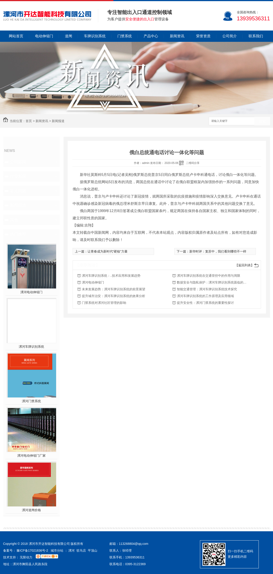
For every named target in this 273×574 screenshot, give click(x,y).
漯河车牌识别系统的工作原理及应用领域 (205, 296)
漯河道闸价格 (31, 510)
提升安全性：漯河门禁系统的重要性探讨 (205, 303)
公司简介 (229, 36)
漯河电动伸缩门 (31, 292)
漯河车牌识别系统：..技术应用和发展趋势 (111, 275)
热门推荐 (18, 234)
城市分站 (57, 550)
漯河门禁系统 (31, 401)
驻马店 (81, 550)
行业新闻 (18, 176)
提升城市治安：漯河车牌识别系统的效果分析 (113, 296)
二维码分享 (192, 163)
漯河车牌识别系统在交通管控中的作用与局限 (208, 275)
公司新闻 (18, 162)
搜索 (262, 121)
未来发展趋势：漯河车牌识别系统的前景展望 (113, 289)
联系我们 (256, 36)
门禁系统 (124, 36)
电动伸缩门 (44, 36)
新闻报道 (58, 121)
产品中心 (151, 36)
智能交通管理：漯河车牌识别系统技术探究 (207, 289)
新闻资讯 (177, 36)
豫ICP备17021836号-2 (32, 550)
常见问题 (18, 191)
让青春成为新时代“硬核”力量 (108, 251)
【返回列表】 (244, 265)
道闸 (68, 36)
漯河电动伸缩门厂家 (31, 455)
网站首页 (16, 36)
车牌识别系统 (95, 36)
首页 (29, 121)
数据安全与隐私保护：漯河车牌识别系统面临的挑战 (213, 282)
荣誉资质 (203, 36)
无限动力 (26, 557)
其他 (14, 219)
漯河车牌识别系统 (31, 346)
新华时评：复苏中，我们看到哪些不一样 (217, 251)
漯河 (71, 550)
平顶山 (92, 550)
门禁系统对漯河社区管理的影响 (104, 303)
